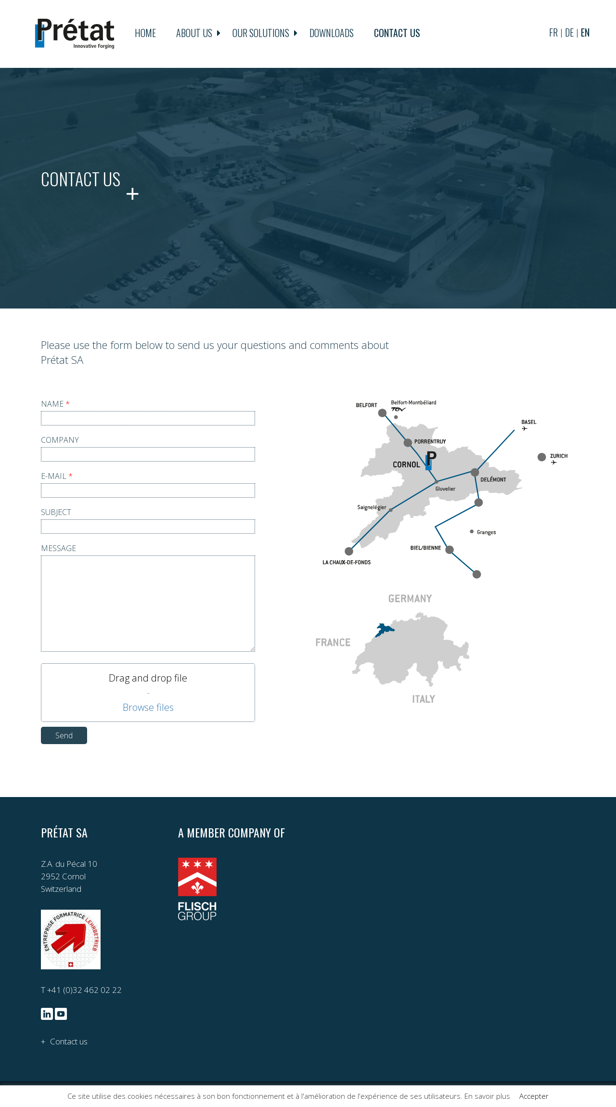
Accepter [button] (534, 1096)
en (585, 33)
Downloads (331, 33)
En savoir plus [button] (487, 1096)
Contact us (397, 33)
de (569, 33)
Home (145, 33)
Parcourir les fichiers (148, 708)
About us (194, 33)
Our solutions (260, 33)
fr (553, 33)
